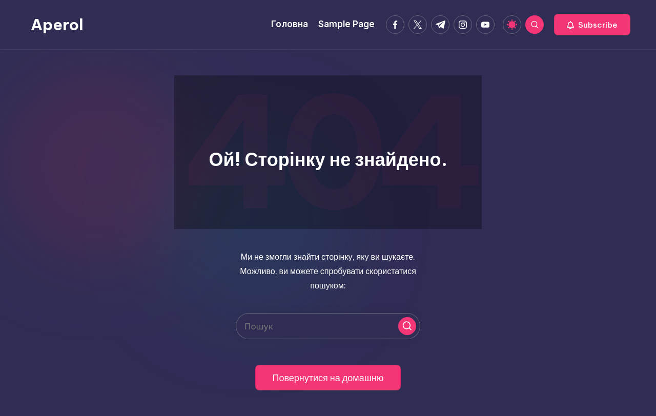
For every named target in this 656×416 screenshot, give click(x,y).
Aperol (57, 24)
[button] (592, 24)
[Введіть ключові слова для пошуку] (328, 326)
